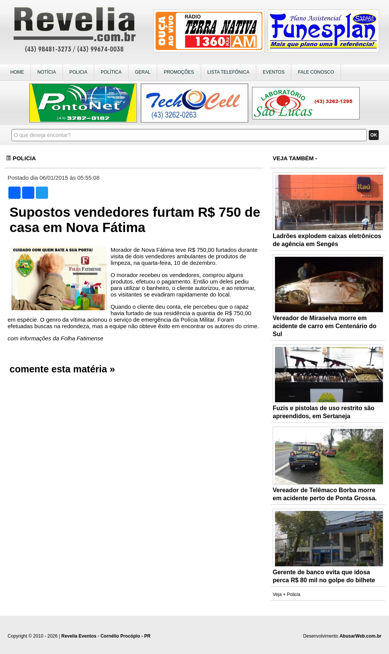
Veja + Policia (286, 594)
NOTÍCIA (46, 72)
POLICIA (78, 72)
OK (373, 135)
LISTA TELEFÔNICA (228, 72)
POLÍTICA (111, 72)
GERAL (143, 72)
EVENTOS (274, 72)
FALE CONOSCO (316, 72)
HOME (17, 72)
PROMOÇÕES (179, 72)
